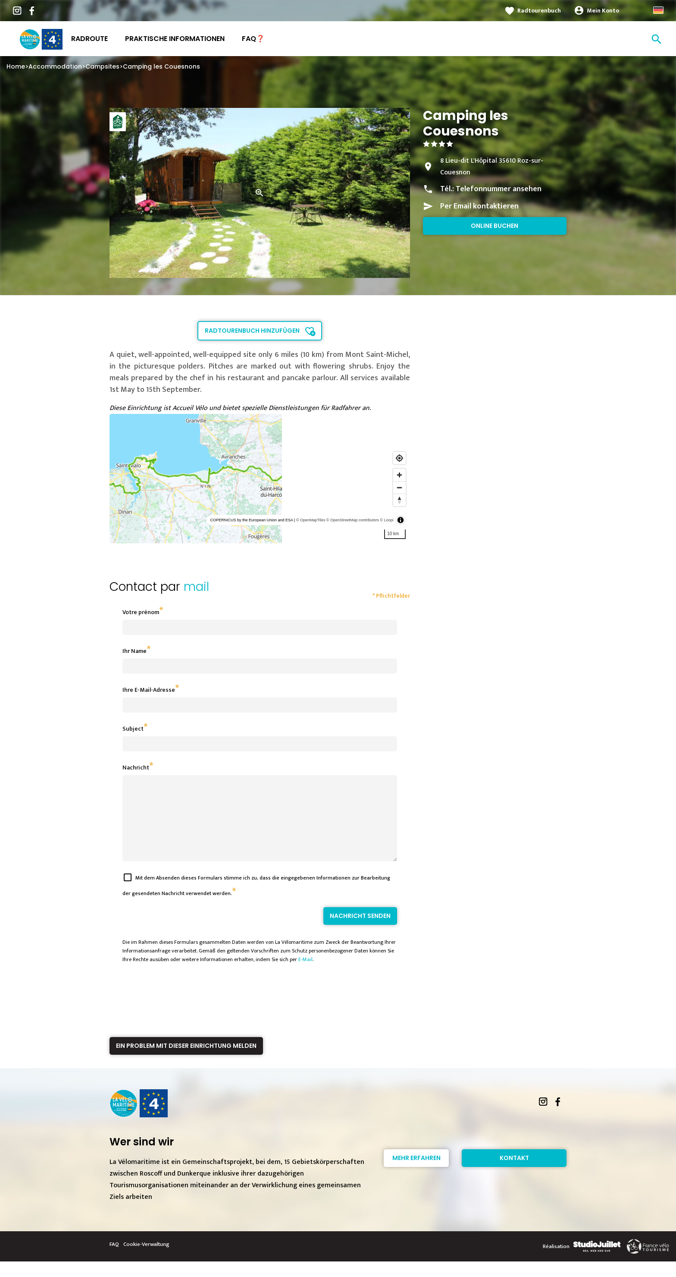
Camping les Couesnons (161, 66)
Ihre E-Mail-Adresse (148, 690)
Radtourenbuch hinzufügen (252, 330)
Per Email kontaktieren (479, 206)
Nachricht (135, 768)
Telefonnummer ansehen (498, 189)
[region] (260, 478)
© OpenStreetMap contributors (352, 520)
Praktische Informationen (175, 39)
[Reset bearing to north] (399, 500)
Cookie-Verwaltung (146, 1259)
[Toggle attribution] (400, 520)
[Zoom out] (399, 487)
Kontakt (514, 1173)
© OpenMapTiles (310, 520)
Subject (133, 729)
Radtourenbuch (539, 11)
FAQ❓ (253, 39)
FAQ (114, 1259)
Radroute (89, 39)
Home (15, 66)
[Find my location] (399, 458)
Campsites (102, 66)
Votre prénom (140, 612)
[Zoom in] (399, 475)
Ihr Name (134, 651)
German (658, 10)
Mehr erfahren (416, 1173)
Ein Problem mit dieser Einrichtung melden (186, 1061)
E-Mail (305, 975)
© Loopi (387, 520)
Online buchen (494, 225)
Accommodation (55, 66)
